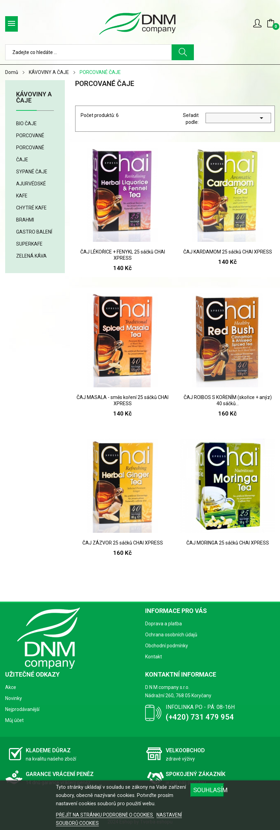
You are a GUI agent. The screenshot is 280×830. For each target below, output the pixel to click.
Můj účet (14, 720)
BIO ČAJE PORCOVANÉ (30, 129)
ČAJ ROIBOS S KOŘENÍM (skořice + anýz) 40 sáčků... (228, 400)
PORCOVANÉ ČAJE (30, 153)
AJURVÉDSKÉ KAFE (31, 189)
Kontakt (153, 656)
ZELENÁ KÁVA (31, 256)
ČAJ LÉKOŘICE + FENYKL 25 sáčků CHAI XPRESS (122, 255)
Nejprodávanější (22, 709)
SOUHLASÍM (208, 790)
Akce (10, 687)
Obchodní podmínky (166, 645)
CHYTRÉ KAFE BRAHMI (31, 214)
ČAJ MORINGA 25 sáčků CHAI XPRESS (227, 543)
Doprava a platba (163, 623)
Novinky (13, 698)
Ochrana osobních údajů (171, 634)
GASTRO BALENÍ (34, 232)
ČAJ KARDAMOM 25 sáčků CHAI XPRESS (227, 252)
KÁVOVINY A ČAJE (34, 97)
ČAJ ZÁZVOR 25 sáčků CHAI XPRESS (122, 543)
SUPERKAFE (29, 244)
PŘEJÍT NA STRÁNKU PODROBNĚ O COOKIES (105, 815)
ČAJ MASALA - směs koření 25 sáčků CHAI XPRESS (122, 400)
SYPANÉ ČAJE (31, 171)
